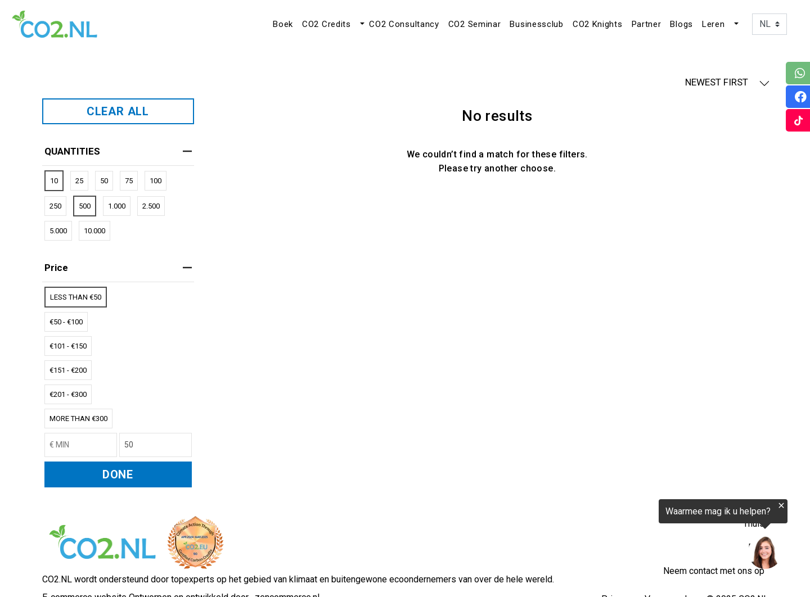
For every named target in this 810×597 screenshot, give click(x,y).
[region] (672, 536)
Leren (713, 24)
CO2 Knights (598, 24)
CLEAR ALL (118, 111)
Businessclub (536, 24)
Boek (283, 24)
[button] (361, 24)
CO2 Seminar (474, 24)
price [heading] (118, 267)
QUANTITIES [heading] (118, 151)
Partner (647, 24)
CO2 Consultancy (404, 24)
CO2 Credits (326, 24)
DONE (117, 474)
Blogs (681, 24)
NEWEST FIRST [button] (727, 82)
